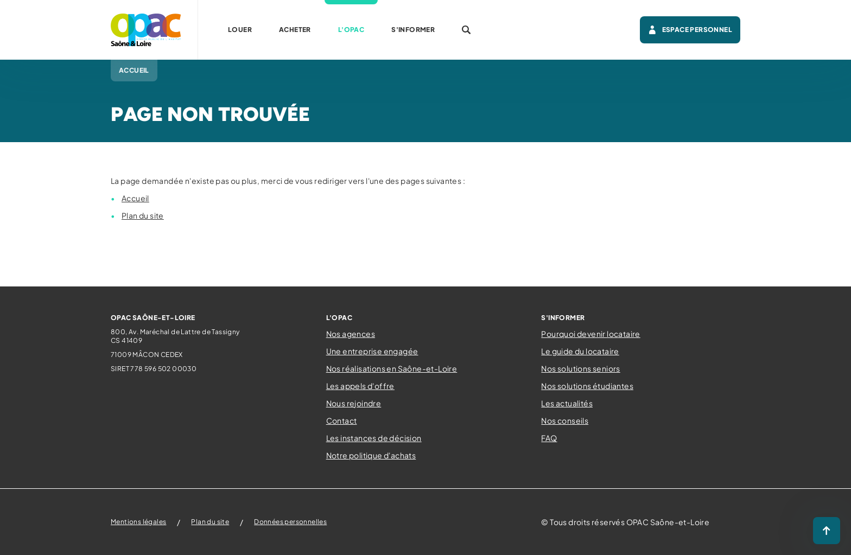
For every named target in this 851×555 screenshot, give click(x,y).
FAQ (549, 438)
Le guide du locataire (580, 351)
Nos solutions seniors (580, 368)
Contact (341, 420)
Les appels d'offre (360, 386)
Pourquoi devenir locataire (590, 334)
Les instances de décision (374, 438)
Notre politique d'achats (371, 455)
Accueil (135, 198)
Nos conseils (564, 420)
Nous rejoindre (354, 403)
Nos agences (350, 334)
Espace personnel (690, 29)
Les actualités (567, 403)
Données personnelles (290, 522)
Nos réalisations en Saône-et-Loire (392, 368)
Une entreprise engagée (372, 351)
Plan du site (143, 215)
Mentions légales (138, 522)
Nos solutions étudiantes (587, 386)
